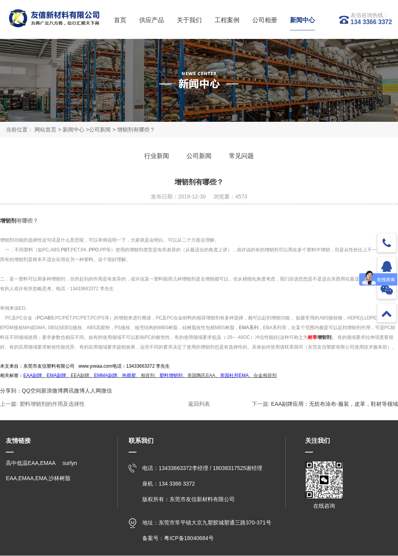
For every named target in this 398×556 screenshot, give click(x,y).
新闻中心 (73, 129)
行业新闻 (155, 156)
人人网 (93, 391)
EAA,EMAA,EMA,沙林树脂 (38, 478)
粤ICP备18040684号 (189, 538)
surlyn (70, 463)
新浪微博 (52, 391)
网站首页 (45, 129)
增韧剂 (8, 221)
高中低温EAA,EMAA (31, 463)
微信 (106, 391)
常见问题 (242, 156)
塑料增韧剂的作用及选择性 (52, 404)
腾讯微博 (74, 391)
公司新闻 (100, 129)
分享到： (11, 391)
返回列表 (199, 404)
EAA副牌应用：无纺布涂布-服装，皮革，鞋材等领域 (334, 404)
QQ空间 (31, 391)
